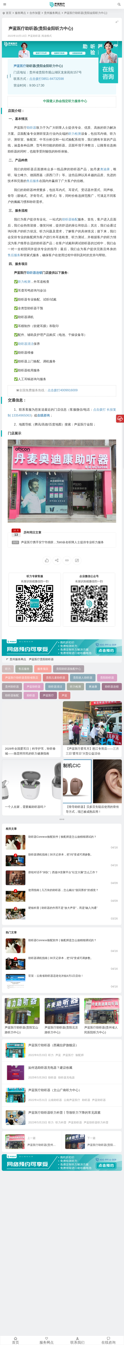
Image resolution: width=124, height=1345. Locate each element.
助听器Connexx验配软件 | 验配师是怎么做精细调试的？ (62, 836)
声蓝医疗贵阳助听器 (41, 659)
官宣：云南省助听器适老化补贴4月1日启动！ (56, 975)
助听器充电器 (66, 1077)
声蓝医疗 (68, 1055)
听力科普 (60, 1122)
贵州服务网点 (52, 12)
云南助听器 (55, 1100)
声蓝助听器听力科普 (96, 1122)
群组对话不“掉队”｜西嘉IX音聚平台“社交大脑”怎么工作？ (63, 872)
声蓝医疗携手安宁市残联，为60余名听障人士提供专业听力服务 (58, 542)
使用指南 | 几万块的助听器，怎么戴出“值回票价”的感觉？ (63, 890)
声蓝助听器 (99, 1100)
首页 (8, 12)
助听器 (52, 1077)
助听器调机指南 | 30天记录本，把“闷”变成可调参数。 (60, 854)
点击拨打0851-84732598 (46, 78)
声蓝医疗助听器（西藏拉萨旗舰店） (53, 1045)
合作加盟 (34, 12)
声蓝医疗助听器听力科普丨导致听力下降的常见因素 (64, 1112)
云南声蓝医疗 (72, 1100)
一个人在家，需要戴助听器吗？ (25, 806)
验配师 (79, 1055)
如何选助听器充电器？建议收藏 (50, 1067)
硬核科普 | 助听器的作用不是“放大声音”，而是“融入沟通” (62, 907)
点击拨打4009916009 (63, 390)
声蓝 (58, 1055)
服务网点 (20, 12)
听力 (51, 1055)
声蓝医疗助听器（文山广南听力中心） (55, 1090)
